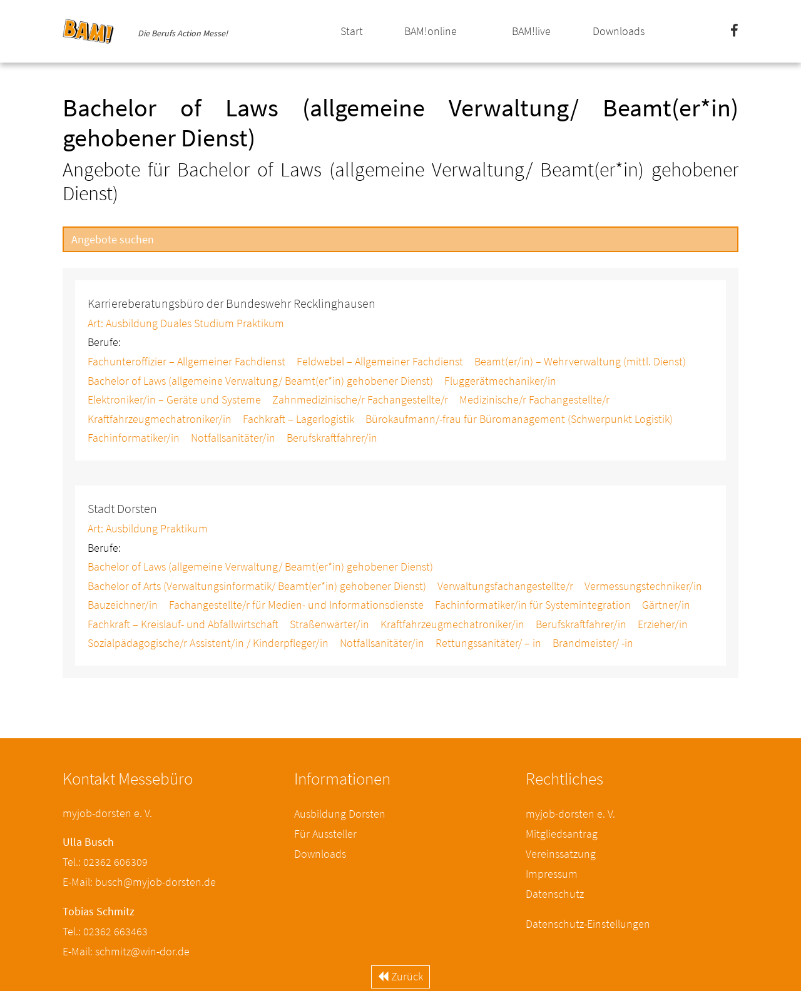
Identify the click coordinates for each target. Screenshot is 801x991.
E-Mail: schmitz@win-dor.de (126, 951)
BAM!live (531, 31)
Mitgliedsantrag (562, 833)
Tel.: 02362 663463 (105, 931)
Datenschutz (555, 894)
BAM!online (430, 31)
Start (351, 31)
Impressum (552, 873)
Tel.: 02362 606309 (105, 862)
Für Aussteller (325, 833)
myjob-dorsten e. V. (570, 813)
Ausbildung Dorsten (339, 813)
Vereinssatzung (561, 853)
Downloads (619, 31)
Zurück (400, 976)
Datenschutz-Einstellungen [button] (588, 924)
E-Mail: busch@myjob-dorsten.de (139, 882)
